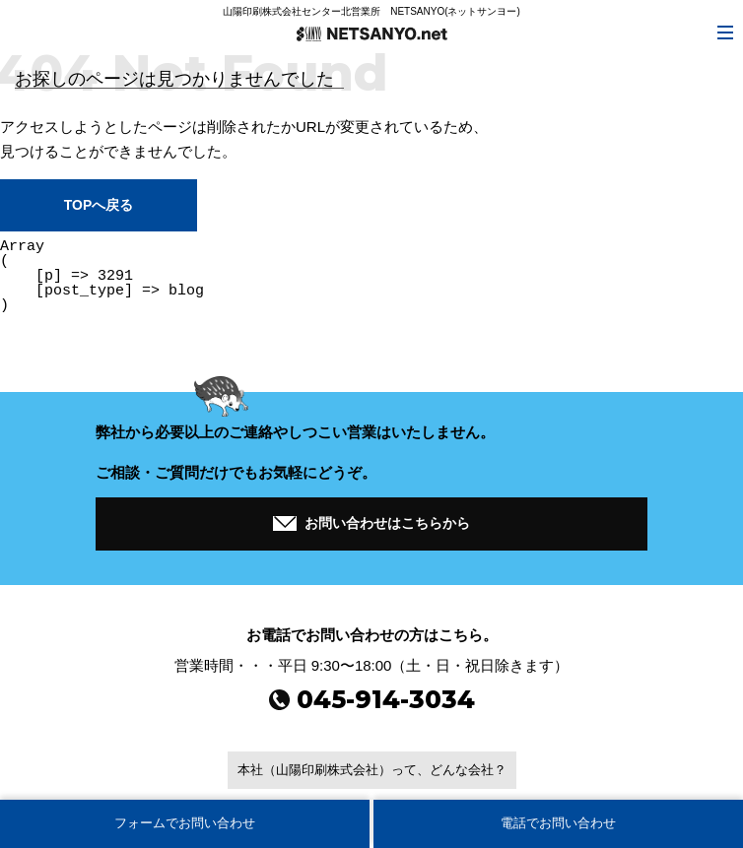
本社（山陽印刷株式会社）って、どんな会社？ (372, 769)
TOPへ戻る (98, 205)
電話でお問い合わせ (558, 822)
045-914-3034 (372, 699)
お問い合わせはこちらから (371, 520)
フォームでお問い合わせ (184, 822)
